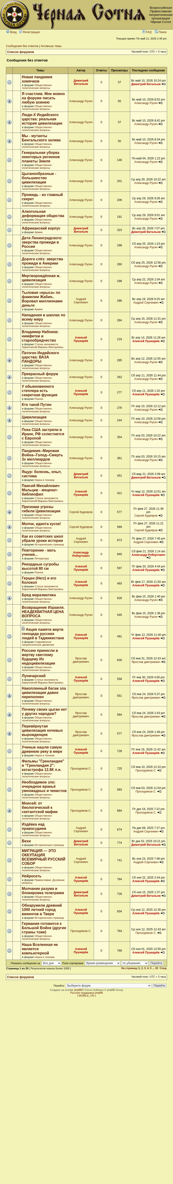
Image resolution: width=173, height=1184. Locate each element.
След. (163, 968)
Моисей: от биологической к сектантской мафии (40, 807)
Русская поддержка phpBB (86, 992)
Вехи (26, 841)
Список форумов (20, 52)
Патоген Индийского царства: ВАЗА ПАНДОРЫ (40, 357)
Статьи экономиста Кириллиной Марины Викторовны (42, 345)
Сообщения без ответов (22, 46)
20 (156, 968)
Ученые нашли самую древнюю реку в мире (42, 749)
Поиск (161, 32)
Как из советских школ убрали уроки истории (42, 538)
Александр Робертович (80, 554)
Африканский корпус (41, 228)
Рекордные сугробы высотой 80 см (40, 566)
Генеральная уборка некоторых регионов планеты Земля (41, 157)
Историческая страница (49, 544)
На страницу (129, 968)
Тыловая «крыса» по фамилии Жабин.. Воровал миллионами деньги (42, 299)
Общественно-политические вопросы (37, 86)
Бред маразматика (39, 595)
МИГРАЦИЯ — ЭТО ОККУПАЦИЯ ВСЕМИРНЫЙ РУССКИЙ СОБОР (43, 857)
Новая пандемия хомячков (37, 79)
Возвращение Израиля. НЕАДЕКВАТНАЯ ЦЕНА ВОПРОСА (43, 611)
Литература (42, 558)
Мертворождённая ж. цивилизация (41, 278)
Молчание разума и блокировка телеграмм (43, 891)
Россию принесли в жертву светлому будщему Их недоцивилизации (40, 657)
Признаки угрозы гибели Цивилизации (41, 509)
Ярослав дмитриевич (81, 660)
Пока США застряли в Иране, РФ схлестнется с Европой (43, 434)
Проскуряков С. (81, 768)
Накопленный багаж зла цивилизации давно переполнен (44, 692)
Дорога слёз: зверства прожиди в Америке (42, 261)
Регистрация (29, 32)
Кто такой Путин (36, 405)
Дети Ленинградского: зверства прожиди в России (42, 242)
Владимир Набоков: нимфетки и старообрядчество (40, 336)
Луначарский (34, 676)
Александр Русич (81, 101)
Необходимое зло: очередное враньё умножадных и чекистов (44, 786)
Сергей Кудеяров (81, 512)
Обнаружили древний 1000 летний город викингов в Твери (42, 909)
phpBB (78, 989)
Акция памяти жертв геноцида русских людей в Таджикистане (43, 633)
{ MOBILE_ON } (86, 995)
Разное (39, 398)
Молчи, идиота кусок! (41, 524)
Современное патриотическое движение (38, 643)
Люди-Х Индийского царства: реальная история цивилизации (42, 119)
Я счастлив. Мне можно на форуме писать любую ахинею (43, 98)
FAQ (147, 32)
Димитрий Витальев (81, 82)
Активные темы (51, 46)
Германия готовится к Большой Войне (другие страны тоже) (44, 928)
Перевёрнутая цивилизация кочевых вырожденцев (42, 730)
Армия (39, 232)
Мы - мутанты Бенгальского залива (41, 138)
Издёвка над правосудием (34, 826)
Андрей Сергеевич (81, 300)
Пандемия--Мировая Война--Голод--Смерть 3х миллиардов (42, 455)
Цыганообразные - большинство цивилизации (39, 178)
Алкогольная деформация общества (43, 213)
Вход (11, 32)
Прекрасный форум (40, 374)
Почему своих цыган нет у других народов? (44, 711)
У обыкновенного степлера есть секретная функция (40, 390)
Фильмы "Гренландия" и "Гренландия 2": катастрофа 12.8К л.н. (43, 765)
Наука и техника (44, 480)
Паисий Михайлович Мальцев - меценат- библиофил (40, 490)
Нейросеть (31, 876)
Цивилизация (34, 417)
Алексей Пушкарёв (81, 339)
